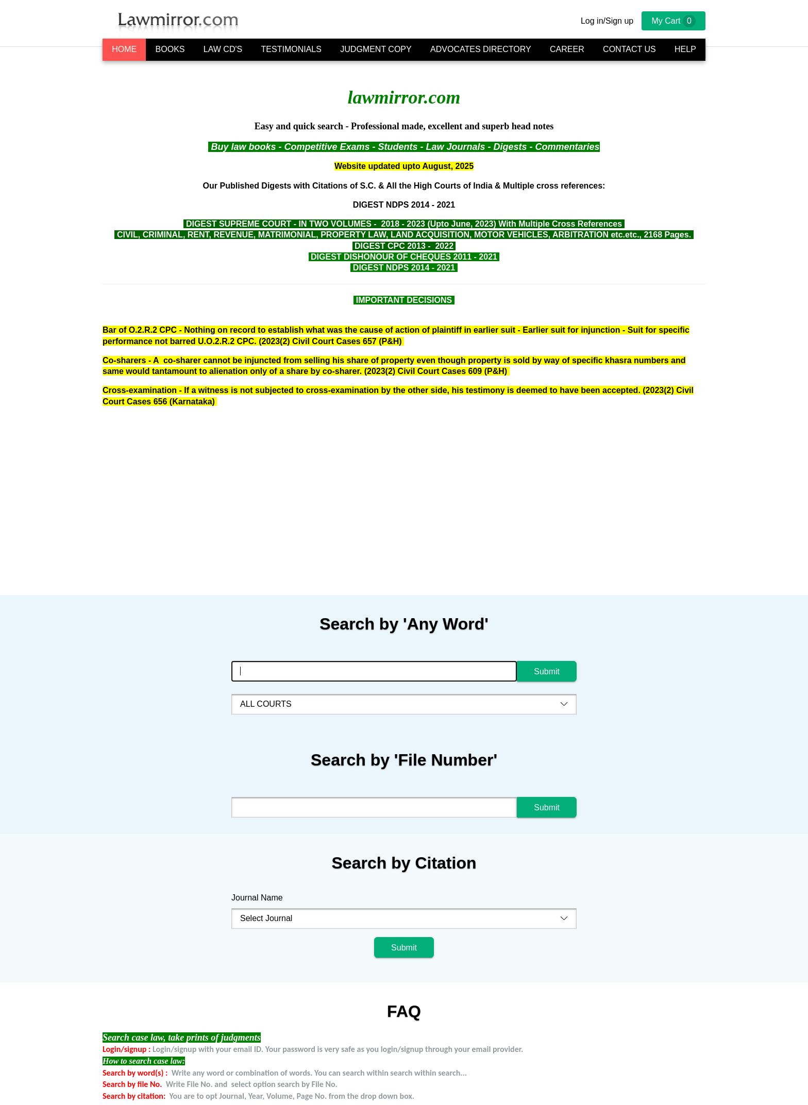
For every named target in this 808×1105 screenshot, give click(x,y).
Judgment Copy (375, 49)
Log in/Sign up (607, 20)
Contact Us (629, 49)
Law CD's (223, 49)
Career (567, 49)
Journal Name (257, 897)
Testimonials (291, 49)
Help (685, 49)
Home (124, 49)
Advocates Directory (480, 49)
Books (170, 49)
